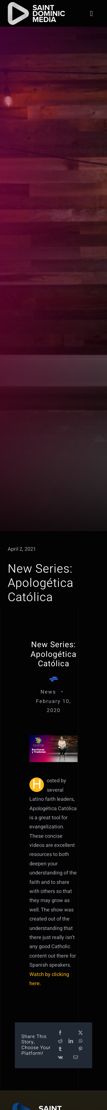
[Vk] (60, 1057)
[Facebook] (60, 1033)
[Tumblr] (60, 1049)
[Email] (75, 1057)
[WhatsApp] (81, 1041)
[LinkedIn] (71, 1041)
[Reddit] (60, 1041)
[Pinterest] (80, 1049)
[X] (80, 1033)
